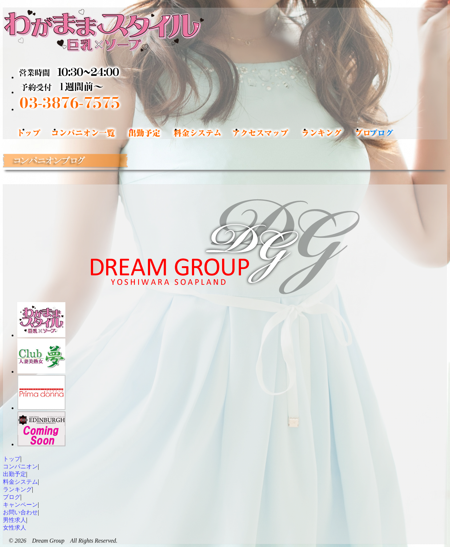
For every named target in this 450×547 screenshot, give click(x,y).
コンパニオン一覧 (98, 132)
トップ (44, 132)
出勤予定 (158, 132)
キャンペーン (20, 505)
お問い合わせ (20, 512)
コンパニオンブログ (381, 132)
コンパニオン (20, 466)
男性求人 (14, 520)
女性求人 (14, 527)
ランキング (336, 132)
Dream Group (48, 541)
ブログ (11, 497)
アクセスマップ (275, 132)
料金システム (211, 132)
